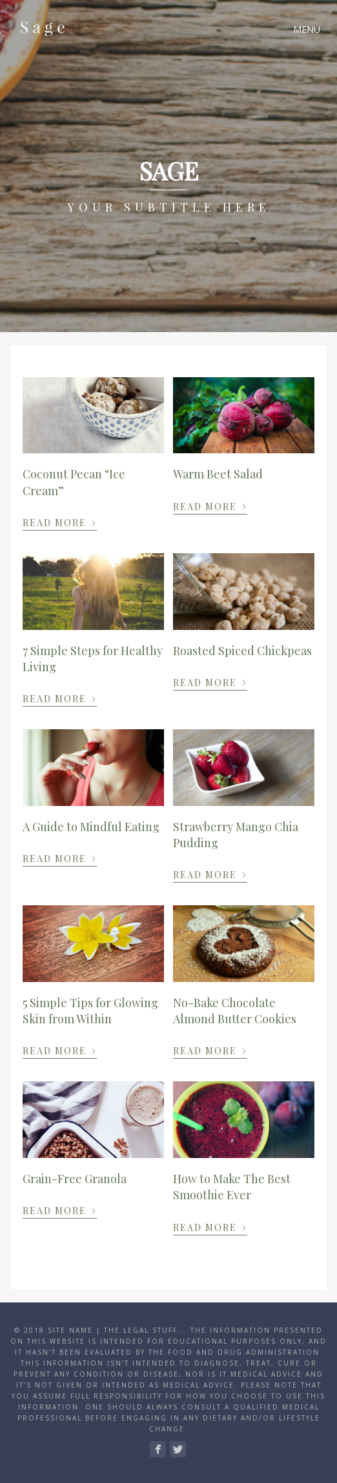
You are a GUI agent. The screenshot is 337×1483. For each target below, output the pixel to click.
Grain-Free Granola (75, 1178)
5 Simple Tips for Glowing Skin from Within (90, 1010)
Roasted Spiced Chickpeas (242, 650)
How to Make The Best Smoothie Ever (232, 1187)
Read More (60, 521)
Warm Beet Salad (218, 474)
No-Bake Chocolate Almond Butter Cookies (234, 1010)
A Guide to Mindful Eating (91, 826)
